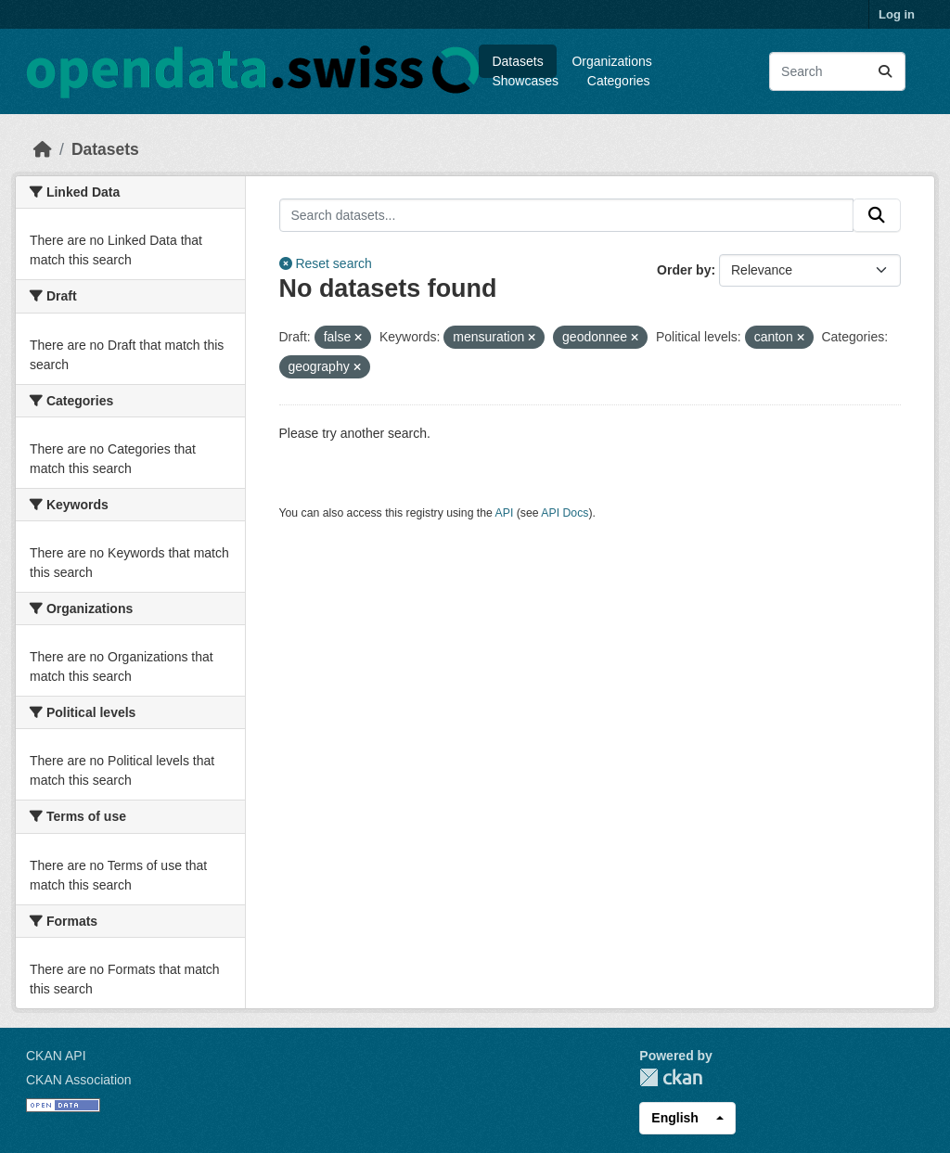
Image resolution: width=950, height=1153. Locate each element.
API (504, 512)
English (675, 1117)
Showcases (525, 80)
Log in (897, 14)
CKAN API (56, 1055)
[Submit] (885, 71)
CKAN (670, 1077)
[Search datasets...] (837, 71)
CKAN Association (79, 1079)
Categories (618, 80)
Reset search (325, 263)
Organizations (611, 61)
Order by (684, 270)
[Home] (42, 149)
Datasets (517, 61)
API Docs (564, 512)
